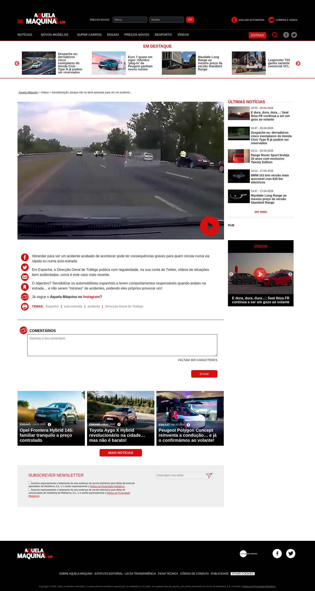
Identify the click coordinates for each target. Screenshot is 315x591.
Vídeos (183, 34)
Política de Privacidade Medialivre (107, 486)
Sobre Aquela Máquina (76, 573)
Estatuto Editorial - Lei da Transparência (125, 573)
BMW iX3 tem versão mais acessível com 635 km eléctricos (270, 179)
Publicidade (220, 573)
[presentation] (180, 489)
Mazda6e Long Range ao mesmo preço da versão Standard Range (210, 63)
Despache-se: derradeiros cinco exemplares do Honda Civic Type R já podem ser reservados (70, 63)
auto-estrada (73, 306)
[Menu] (20, 21)
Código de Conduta (194, 573)
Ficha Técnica (168, 573)
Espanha (52, 306)
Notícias (26, 34)
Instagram (91, 297)
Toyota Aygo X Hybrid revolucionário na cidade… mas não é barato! (117, 435)
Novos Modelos (56, 34)
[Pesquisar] (275, 35)
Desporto (163, 34)
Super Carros (89, 34)
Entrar (257, 35)
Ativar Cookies (243, 573)
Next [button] (298, 63)
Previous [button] (17, 63)
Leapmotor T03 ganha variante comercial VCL (279, 63)
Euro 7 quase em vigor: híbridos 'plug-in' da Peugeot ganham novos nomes (140, 63)
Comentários (43, 331)
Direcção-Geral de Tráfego (124, 306)
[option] (52, 63)
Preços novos (136, 34)
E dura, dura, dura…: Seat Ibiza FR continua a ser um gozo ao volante (270, 116)
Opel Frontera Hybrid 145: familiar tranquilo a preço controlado (47, 435)
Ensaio (113, 34)
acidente (94, 306)
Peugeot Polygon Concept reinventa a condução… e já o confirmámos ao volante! (188, 435)
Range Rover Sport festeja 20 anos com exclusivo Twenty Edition (270, 158)
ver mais (261, 211)
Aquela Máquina (28, 92)
